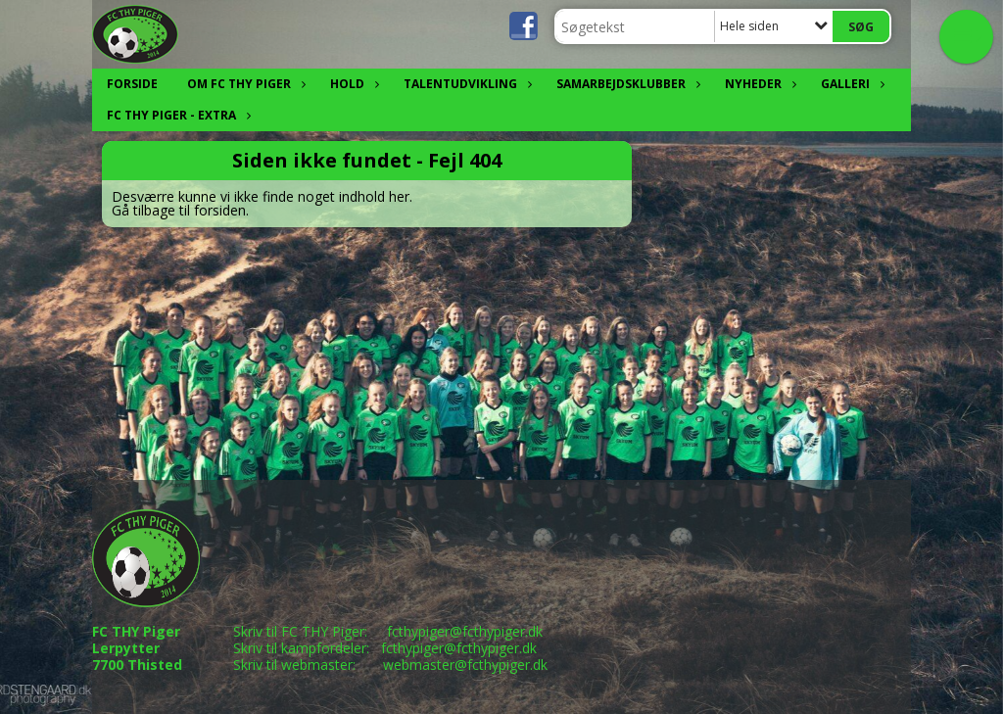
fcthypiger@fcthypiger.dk (465, 631)
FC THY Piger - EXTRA (176, 115)
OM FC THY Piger (244, 83)
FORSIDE (132, 83)
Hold (352, 83)
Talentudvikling (465, 83)
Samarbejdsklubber (625, 83)
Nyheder (758, 83)
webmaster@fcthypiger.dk (465, 664)
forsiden (220, 210)
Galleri (850, 83)
